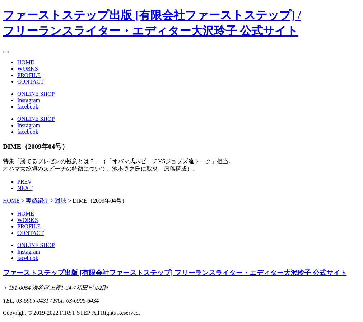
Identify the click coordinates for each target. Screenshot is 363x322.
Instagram (28, 100)
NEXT (25, 188)
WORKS (27, 69)
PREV (24, 182)
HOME (25, 62)
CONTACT (30, 82)
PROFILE (29, 75)
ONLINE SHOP (36, 94)
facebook (27, 107)
